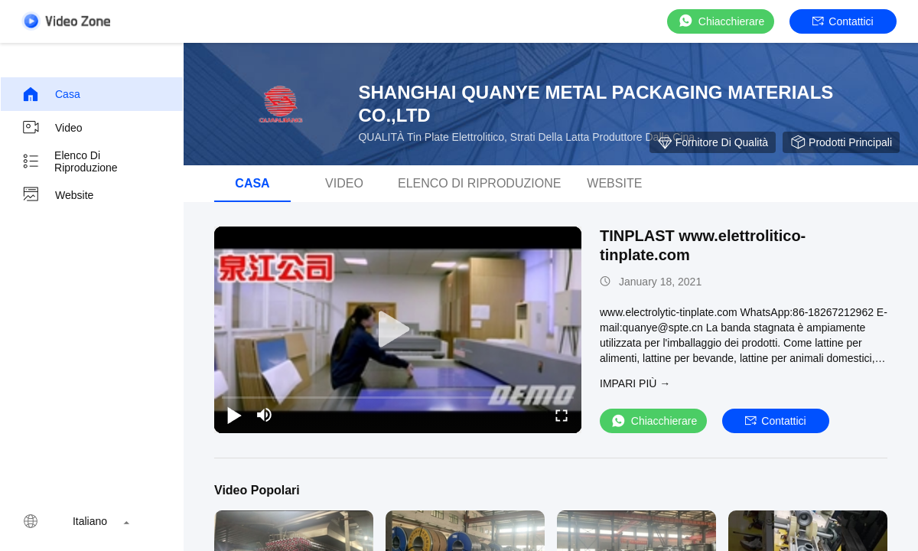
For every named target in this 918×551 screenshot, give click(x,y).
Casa (50, 94)
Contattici (842, 21)
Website (57, 195)
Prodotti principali (841, 142)
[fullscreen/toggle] (561, 414)
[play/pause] (234, 414)
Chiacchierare (720, 21)
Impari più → (635, 383)
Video (52, 128)
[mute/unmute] (264, 414)
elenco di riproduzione (69, 161)
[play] (398, 330)
